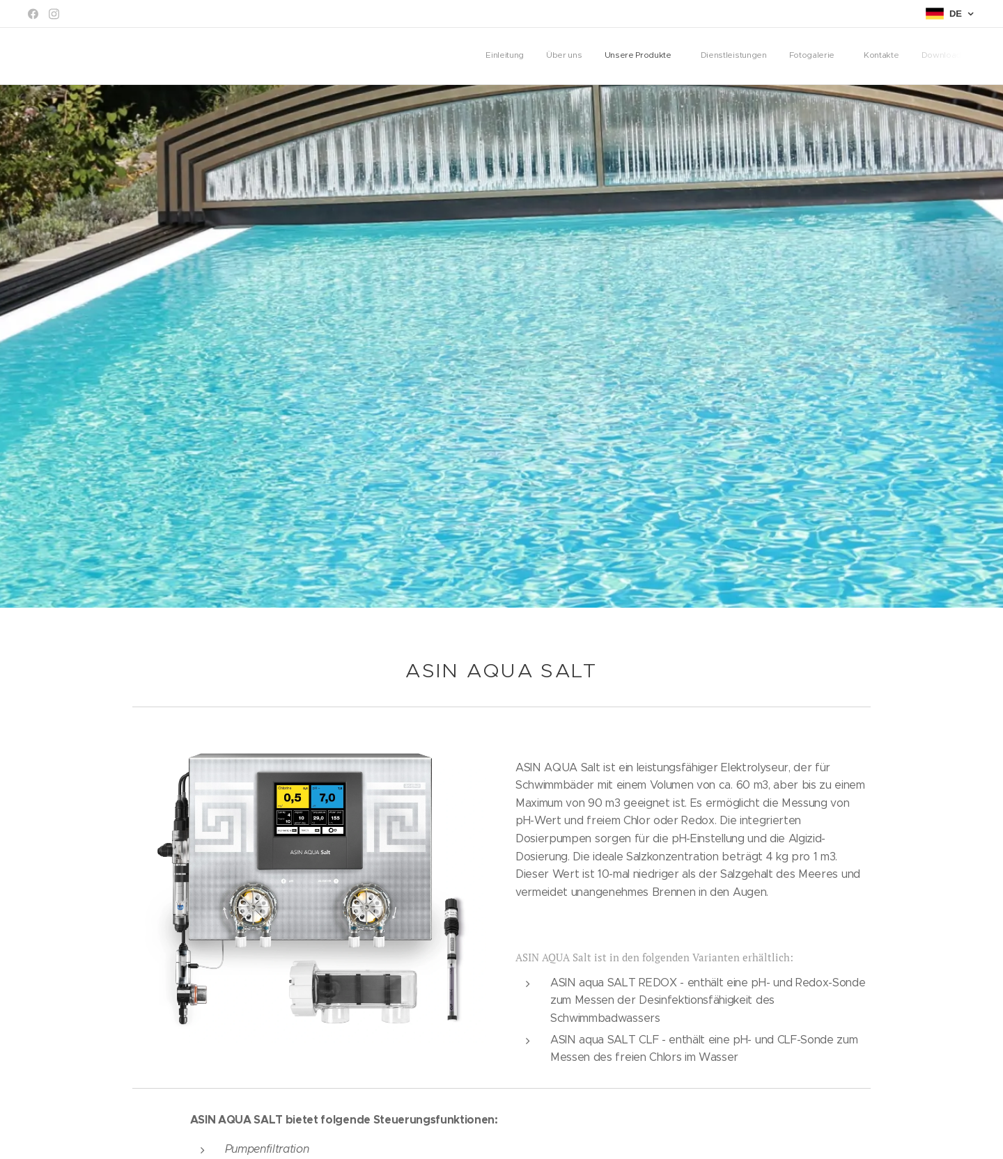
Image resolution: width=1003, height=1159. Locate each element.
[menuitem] (817, 56)
